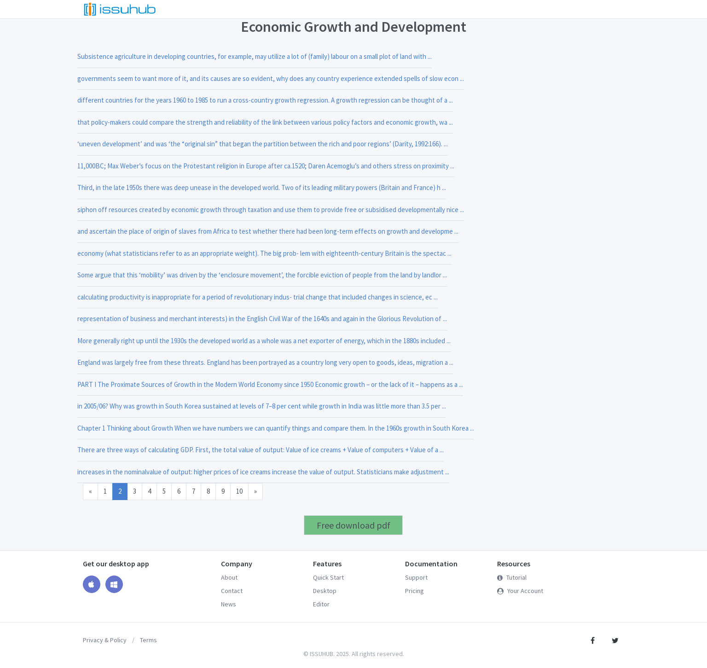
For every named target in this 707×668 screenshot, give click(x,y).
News (228, 604)
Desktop (324, 591)
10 (239, 491)
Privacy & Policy (105, 640)
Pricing (414, 591)
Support (416, 577)
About (229, 577)
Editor (321, 604)
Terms (148, 640)
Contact (232, 591)
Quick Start (328, 577)
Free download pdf (353, 525)
